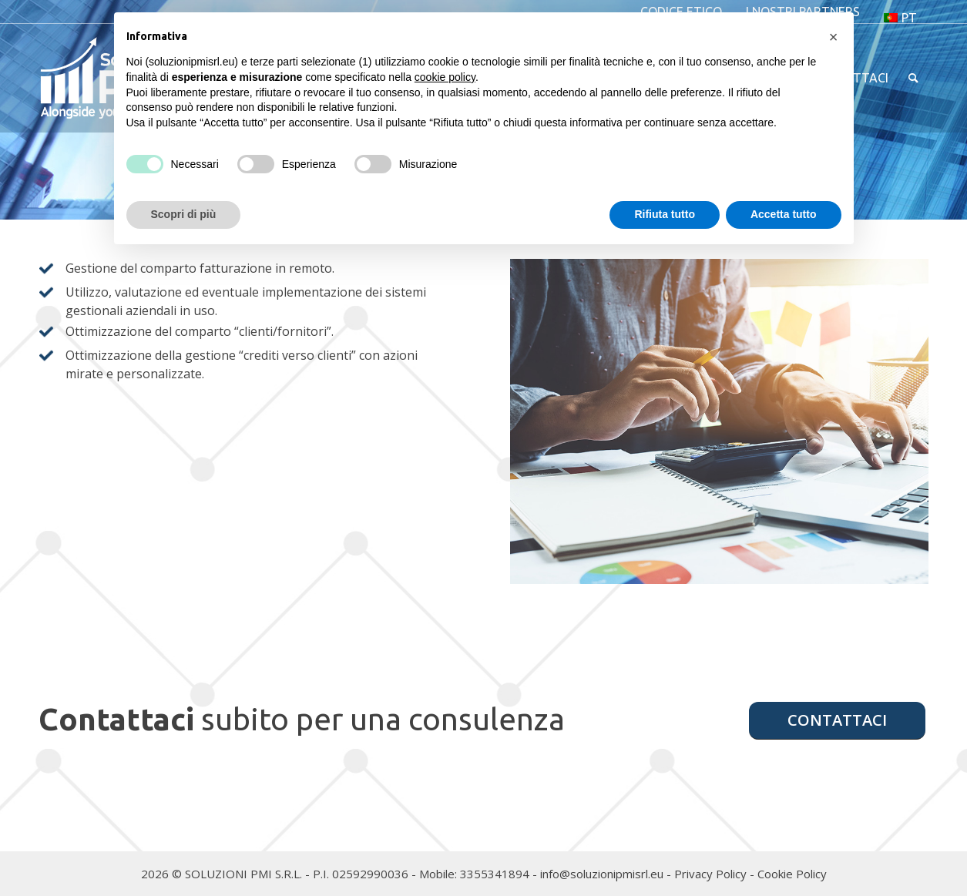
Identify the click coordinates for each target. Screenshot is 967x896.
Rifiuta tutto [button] (664, 214)
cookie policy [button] (445, 77)
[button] (833, 37)
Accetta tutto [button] (783, 214)
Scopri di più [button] (184, 214)
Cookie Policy (792, 873)
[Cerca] (913, 78)
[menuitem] (900, 18)
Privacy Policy (710, 873)
